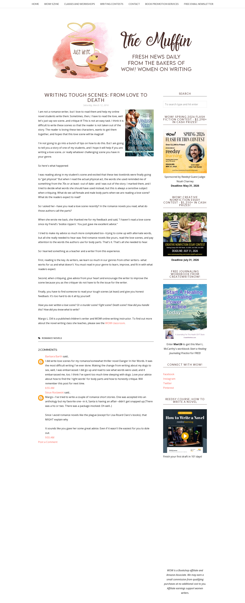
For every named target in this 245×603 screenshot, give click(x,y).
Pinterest (168, 388)
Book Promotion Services (162, 3)
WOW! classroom (115, 323)
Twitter (167, 383)
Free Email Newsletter (198, 3)
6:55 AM (49, 388)
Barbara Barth (53, 356)
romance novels (52, 338)
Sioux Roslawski (54, 392)
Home (35, 3)
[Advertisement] (185, 513)
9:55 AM (49, 437)
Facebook (168, 374)
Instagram (169, 378)
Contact (134, 3)
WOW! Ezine (51, 3)
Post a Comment (48, 442)
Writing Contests (111, 3)
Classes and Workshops (79, 3)
